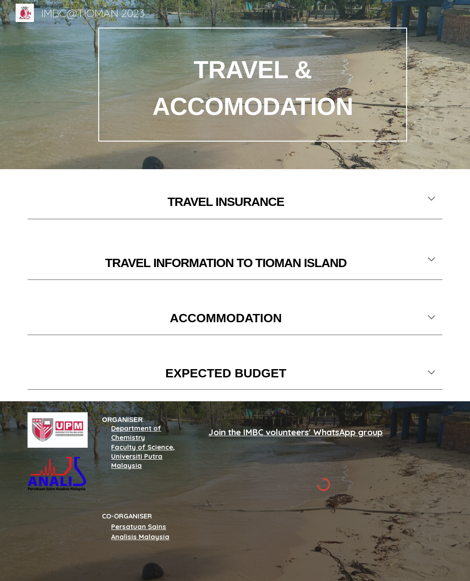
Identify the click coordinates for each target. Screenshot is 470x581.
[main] (252, 85)
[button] (431, 199)
